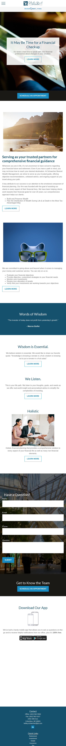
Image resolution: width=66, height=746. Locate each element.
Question (6, 540)
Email (4, 513)
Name (4, 499)
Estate (33, 741)
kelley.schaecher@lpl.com (33, 723)
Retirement (33, 736)
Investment (33, 738)
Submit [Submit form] (8, 560)
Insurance (33, 743)
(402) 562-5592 (35, 714)
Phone (4, 526)
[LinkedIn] (32, 726)
